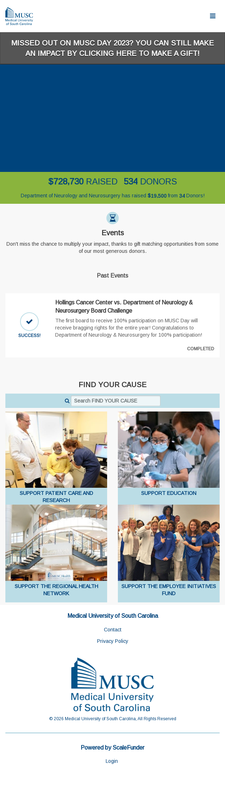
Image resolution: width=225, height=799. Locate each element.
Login (112, 761)
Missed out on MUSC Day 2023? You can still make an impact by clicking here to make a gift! (112, 48)
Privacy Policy (112, 641)
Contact (112, 629)
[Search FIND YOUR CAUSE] (116, 400)
